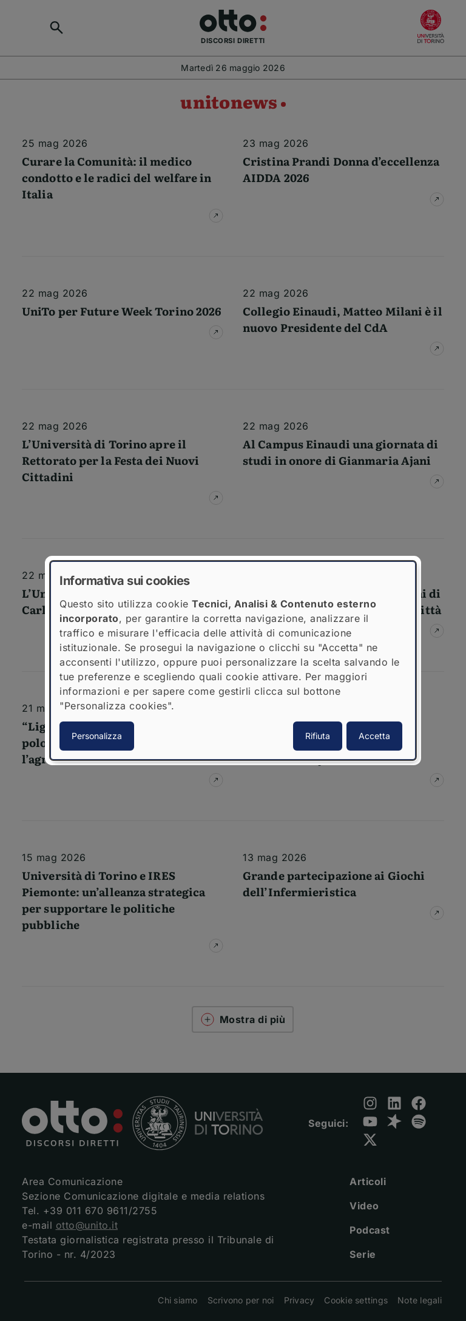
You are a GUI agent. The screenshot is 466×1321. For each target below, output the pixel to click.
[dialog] (233, 661)
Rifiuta (317, 736)
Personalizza (97, 736)
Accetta (374, 736)
